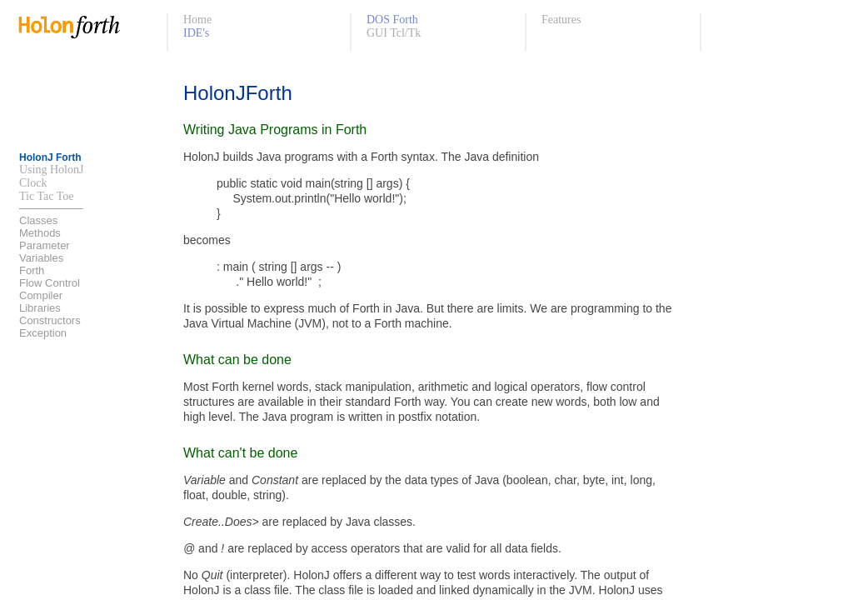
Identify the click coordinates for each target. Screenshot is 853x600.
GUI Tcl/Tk (394, 33)
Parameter (44, 245)
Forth (31, 270)
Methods (40, 233)
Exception (43, 333)
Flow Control (49, 283)
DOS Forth (392, 19)
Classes (38, 220)
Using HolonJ (51, 169)
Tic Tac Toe (46, 196)
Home (197, 19)
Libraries (40, 308)
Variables (41, 258)
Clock (33, 183)
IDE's (196, 33)
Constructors (50, 320)
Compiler (40, 295)
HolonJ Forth (50, 157)
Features (561, 19)
